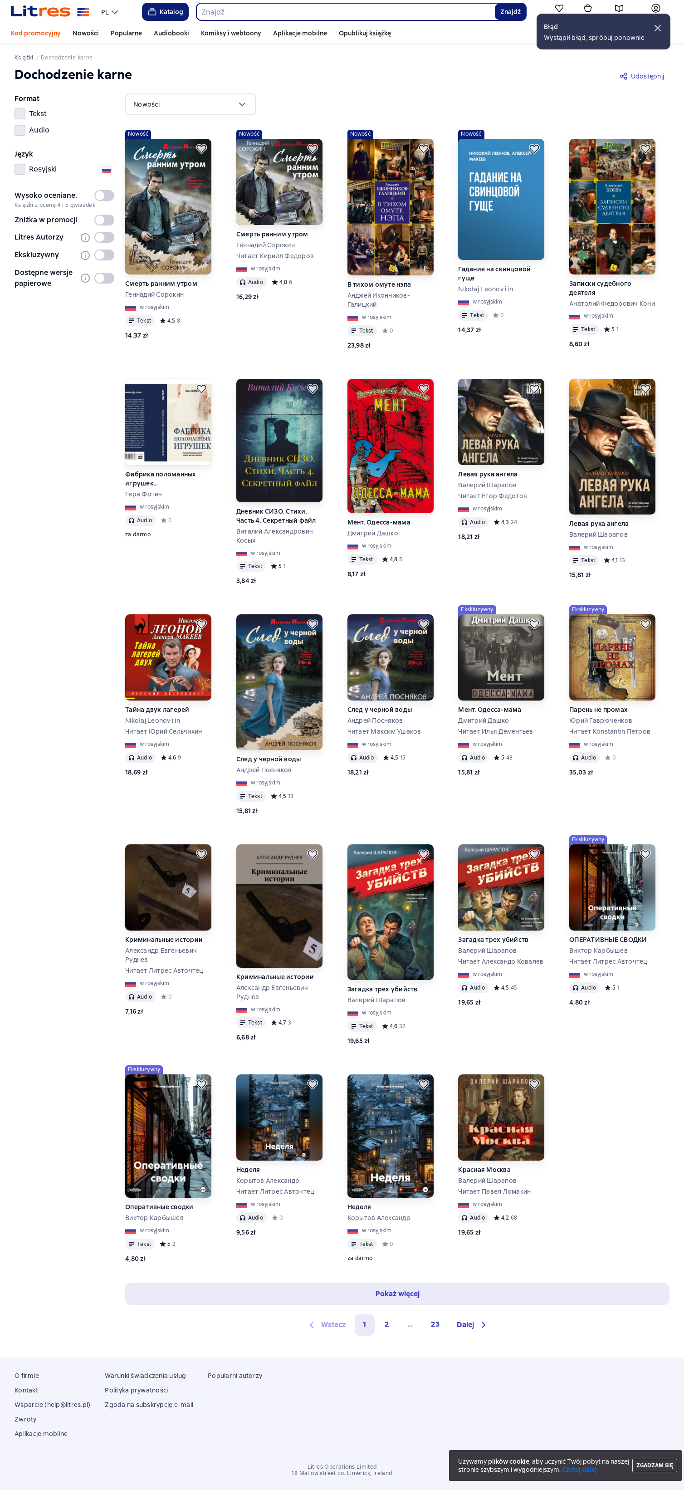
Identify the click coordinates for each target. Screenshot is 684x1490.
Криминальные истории (164, 940)
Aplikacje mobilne (300, 33)
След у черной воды (268, 759)
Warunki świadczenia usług (145, 1376)
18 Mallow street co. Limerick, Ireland (342, 1473)
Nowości (86, 33)
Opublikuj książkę (365, 33)
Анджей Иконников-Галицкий (378, 300)
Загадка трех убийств (382, 989)
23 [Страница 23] (435, 1324)
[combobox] (345, 12)
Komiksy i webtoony (231, 33)
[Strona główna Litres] (50, 12)
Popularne (126, 33)
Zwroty (26, 1419)
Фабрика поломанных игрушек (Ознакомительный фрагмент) (160, 479)
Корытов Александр (267, 1180)
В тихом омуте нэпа (379, 284)
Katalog (165, 11)
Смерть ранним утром (161, 283)
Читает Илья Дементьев (495, 731)
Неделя (248, 1170)
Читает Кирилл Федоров (275, 256)
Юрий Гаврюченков (600, 720)
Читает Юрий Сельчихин (163, 731)
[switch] (104, 195)
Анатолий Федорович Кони (612, 303)
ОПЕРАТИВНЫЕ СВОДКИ (608, 940)
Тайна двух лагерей (157, 710)
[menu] (110, 12)
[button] (657, 28)
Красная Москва (484, 1170)
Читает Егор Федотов (492, 496)
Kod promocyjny (36, 33)
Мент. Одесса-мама (378, 522)
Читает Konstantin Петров (609, 731)
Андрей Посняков (264, 770)
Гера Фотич (143, 494)
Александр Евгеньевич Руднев (161, 955)
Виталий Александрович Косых (274, 535)
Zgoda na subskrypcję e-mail (149, 1405)
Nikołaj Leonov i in (485, 289)
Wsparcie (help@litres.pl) (52, 1405)
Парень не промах (598, 710)
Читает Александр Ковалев (500, 961)
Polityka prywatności (136, 1390)
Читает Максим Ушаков (384, 731)
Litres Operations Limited (342, 1467)
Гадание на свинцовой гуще (494, 273)
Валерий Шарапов (487, 485)
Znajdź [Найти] (510, 12)
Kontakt (26, 1390)
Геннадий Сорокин (154, 294)
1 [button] (364, 1324)
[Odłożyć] (201, 148)
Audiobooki (171, 33)
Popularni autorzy (235, 1376)
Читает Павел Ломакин (494, 1191)
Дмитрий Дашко (372, 533)
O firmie (27, 1376)
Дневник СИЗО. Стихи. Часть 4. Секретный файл (276, 515)
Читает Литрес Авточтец (164, 970)
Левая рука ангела (488, 474)
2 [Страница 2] (387, 1324)
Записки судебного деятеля (600, 288)
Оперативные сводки (159, 1207)
